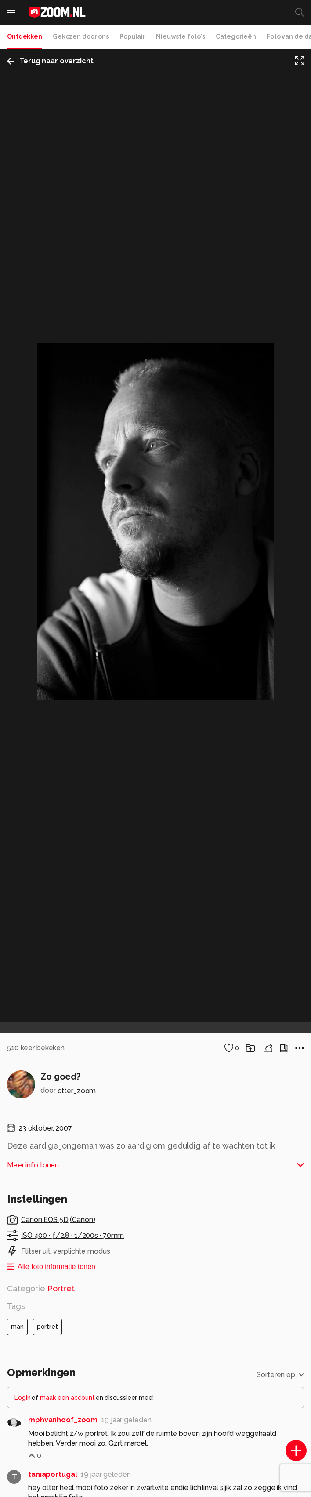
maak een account (67, 1397)
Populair (132, 36)
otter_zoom (77, 1091)
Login (22, 1397)
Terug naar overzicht (50, 61)
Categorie (41, 1288)
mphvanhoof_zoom (63, 1420)
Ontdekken (24, 36)
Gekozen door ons (81, 36)
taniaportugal (52, 1474)
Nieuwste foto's (180, 36)
